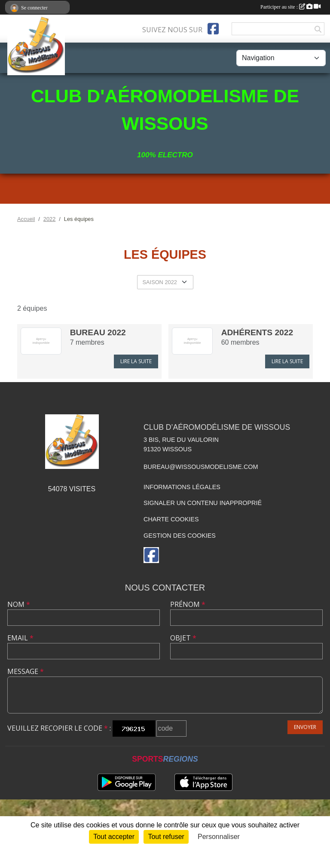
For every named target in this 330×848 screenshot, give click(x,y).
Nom (18, 604)
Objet (183, 638)
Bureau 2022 (98, 332)
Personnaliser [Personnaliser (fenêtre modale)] (219, 836)
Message (25, 671)
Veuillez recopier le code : (59, 728)
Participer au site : (290, 7)
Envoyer (305, 727)
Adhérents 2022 (257, 332)
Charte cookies (171, 519)
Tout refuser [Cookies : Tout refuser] (166, 836)
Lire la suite (136, 361)
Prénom (187, 604)
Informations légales (182, 487)
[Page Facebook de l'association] (213, 28)
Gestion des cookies (180, 535)
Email (20, 638)
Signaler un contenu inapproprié (203, 502)
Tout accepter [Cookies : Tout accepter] (113, 836)
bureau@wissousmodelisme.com (201, 466)
